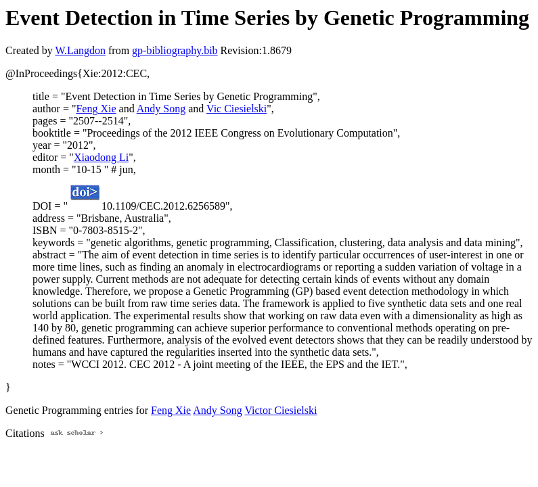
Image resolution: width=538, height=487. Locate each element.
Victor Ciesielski (280, 410)
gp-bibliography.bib (175, 50)
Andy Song (161, 108)
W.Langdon (80, 50)
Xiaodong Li (101, 157)
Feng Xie (96, 108)
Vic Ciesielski (236, 108)
